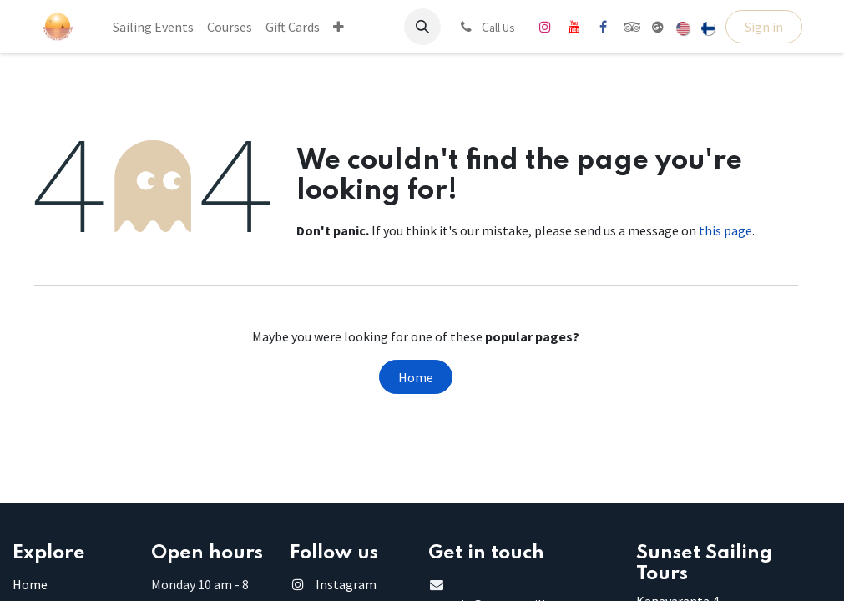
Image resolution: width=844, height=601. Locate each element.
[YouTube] (574, 26)
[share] (658, 27)
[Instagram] (545, 26)
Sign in (764, 26)
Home (415, 377)
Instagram (346, 584)
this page (725, 230)
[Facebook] (603, 26)
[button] (422, 26)
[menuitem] (153, 26)
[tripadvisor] (632, 27)
